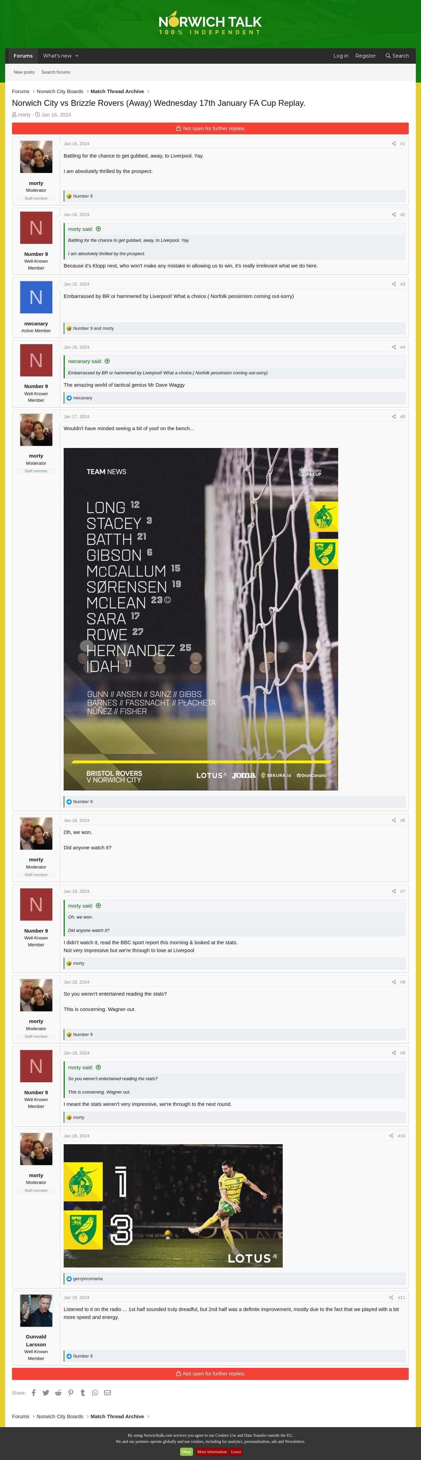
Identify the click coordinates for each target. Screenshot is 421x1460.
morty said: (80, 229)
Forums (23, 56)
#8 (402, 982)
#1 (402, 143)
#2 (402, 214)
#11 (401, 1297)
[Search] (397, 56)
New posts (24, 72)
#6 (402, 820)
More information (212, 1451)
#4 (402, 347)
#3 (402, 284)
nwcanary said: (85, 361)
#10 (401, 1135)
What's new (57, 56)
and (93, 328)
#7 (402, 891)
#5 (402, 416)
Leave (236, 1451)
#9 (402, 1053)
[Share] (394, 143)
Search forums (56, 72)
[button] (76, 56)
